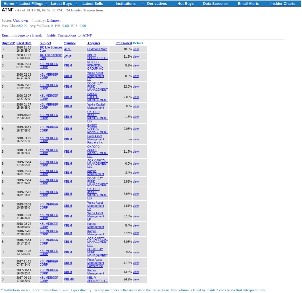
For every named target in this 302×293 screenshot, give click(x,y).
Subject (45, 43)
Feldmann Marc (97, 49)
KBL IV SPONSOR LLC (97, 56)
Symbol (70, 43)
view (136, 49)
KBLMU (69, 279)
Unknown (20, 20)
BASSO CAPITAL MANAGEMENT (97, 97)
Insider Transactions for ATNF (69, 35)
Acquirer (93, 43)
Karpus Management (95, 172)
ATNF (67, 49)
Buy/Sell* (8, 43)
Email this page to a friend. (22, 35)
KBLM (68, 65)
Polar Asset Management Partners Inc (95, 139)
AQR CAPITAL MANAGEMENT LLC (97, 163)
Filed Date (24, 43)
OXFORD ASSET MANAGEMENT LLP (97, 116)
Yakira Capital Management (96, 106)
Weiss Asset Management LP (95, 76)
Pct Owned (124, 43)
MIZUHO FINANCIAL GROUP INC (95, 65)
